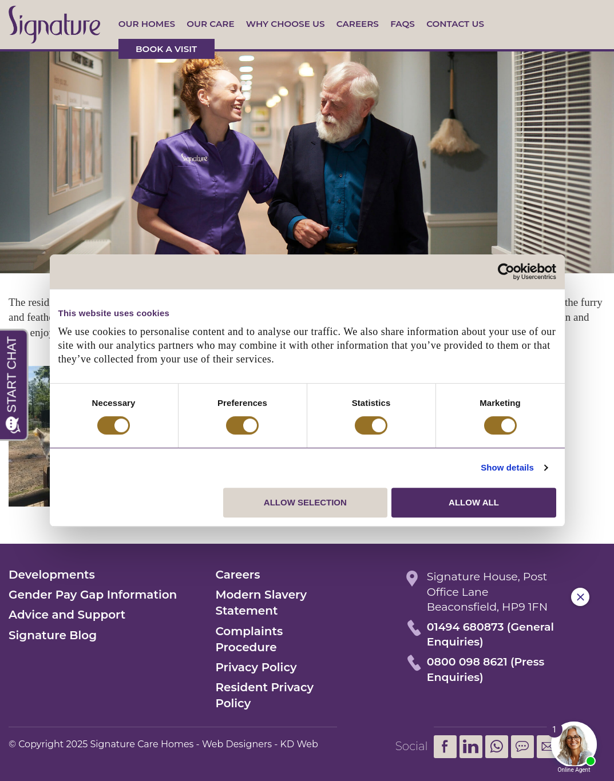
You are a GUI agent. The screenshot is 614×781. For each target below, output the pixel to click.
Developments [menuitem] (52, 574)
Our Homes (146, 23)
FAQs (402, 23)
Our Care (210, 23)
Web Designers (237, 744)
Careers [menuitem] (237, 574)
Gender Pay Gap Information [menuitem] (93, 594)
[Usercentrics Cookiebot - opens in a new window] (506, 271)
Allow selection (305, 502)
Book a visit (166, 48)
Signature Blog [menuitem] (53, 635)
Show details (507, 467)
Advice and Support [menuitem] (67, 614)
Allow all (474, 502)
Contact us (455, 23)
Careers (357, 23)
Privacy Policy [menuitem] (255, 667)
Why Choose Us (285, 23)
